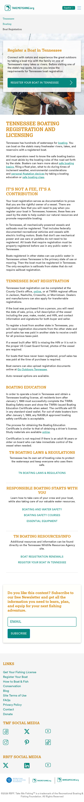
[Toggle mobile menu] (79, 7)
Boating (7, 24)
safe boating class (33, 177)
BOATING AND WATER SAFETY (42, 509)
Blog (6, 690)
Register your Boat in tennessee (35, 82)
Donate (8, 714)
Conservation (12, 686)
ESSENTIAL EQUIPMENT (42, 521)
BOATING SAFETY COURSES (42, 515)
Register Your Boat (15, 676)
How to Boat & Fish (15, 681)
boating (62, 143)
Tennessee (8, 18)
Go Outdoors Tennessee (32, 369)
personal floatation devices (27, 173)
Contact (8, 709)
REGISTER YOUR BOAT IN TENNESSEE (42, 562)
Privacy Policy (12, 704)
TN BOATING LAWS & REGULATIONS (42, 473)
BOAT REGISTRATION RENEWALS (42, 556)
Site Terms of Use (14, 695)
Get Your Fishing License (19, 672)
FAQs (6, 700)
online (37, 291)
